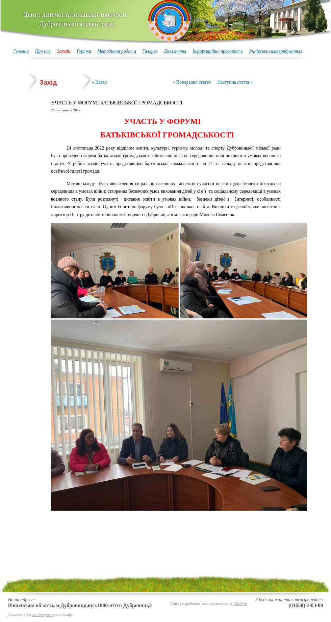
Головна (21, 51)
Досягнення (175, 51)
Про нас (43, 51)
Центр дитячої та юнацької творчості (75, 19)
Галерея (150, 51)
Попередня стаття (193, 82)
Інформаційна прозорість (217, 51)
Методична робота (116, 51)
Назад (101, 82)
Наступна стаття (233, 82)
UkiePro (240, 603)
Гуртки (84, 51)
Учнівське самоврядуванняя (276, 51)
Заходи (63, 51)
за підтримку (43, 614)
